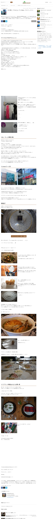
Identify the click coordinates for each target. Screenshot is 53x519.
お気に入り (34, 21)
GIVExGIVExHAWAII (42, 23)
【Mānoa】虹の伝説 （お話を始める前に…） (45, 10)
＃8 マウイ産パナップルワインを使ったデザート (46, 18)
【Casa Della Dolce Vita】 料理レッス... (45, 21)
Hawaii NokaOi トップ (4, 5)
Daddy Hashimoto (42, 12)
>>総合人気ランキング (40, 28)
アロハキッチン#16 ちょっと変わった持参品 (18, 236)
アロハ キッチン (13, 5)
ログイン (50, 2)
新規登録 (46, 2)
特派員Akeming (10, 493)
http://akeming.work (10, 497)
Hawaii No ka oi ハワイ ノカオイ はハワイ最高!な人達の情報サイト (44, 47)
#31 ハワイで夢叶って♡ (11, 512)
